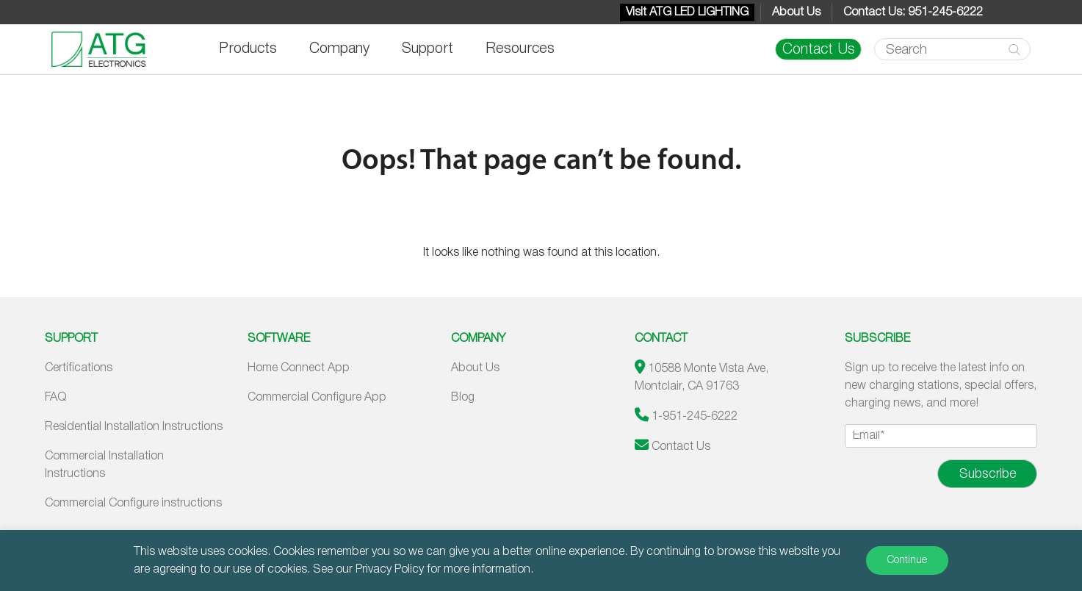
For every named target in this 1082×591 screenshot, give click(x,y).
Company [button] (339, 49)
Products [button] (248, 49)
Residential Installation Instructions (134, 427)
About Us (796, 12)
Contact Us (818, 50)
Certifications (78, 368)
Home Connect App (299, 368)
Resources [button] (520, 49)
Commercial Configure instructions (133, 503)
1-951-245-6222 (694, 417)
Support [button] (427, 49)
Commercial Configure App (317, 398)
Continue (907, 560)
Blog (463, 398)
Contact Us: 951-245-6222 (913, 12)
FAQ (55, 398)
